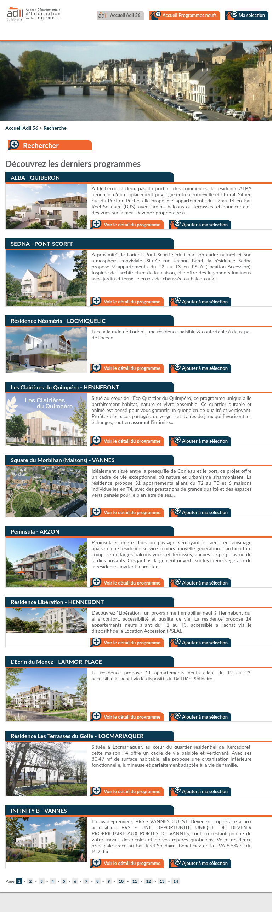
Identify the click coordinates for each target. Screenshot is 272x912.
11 (134, 881)
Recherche (55, 128)
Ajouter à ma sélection (205, 224)
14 (175, 881)
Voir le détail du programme (132, 224)
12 (148, 881)
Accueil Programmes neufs (190, 15)
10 (121, 881)
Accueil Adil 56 (125, 15)
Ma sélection (252, 15)
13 (162, 881)
